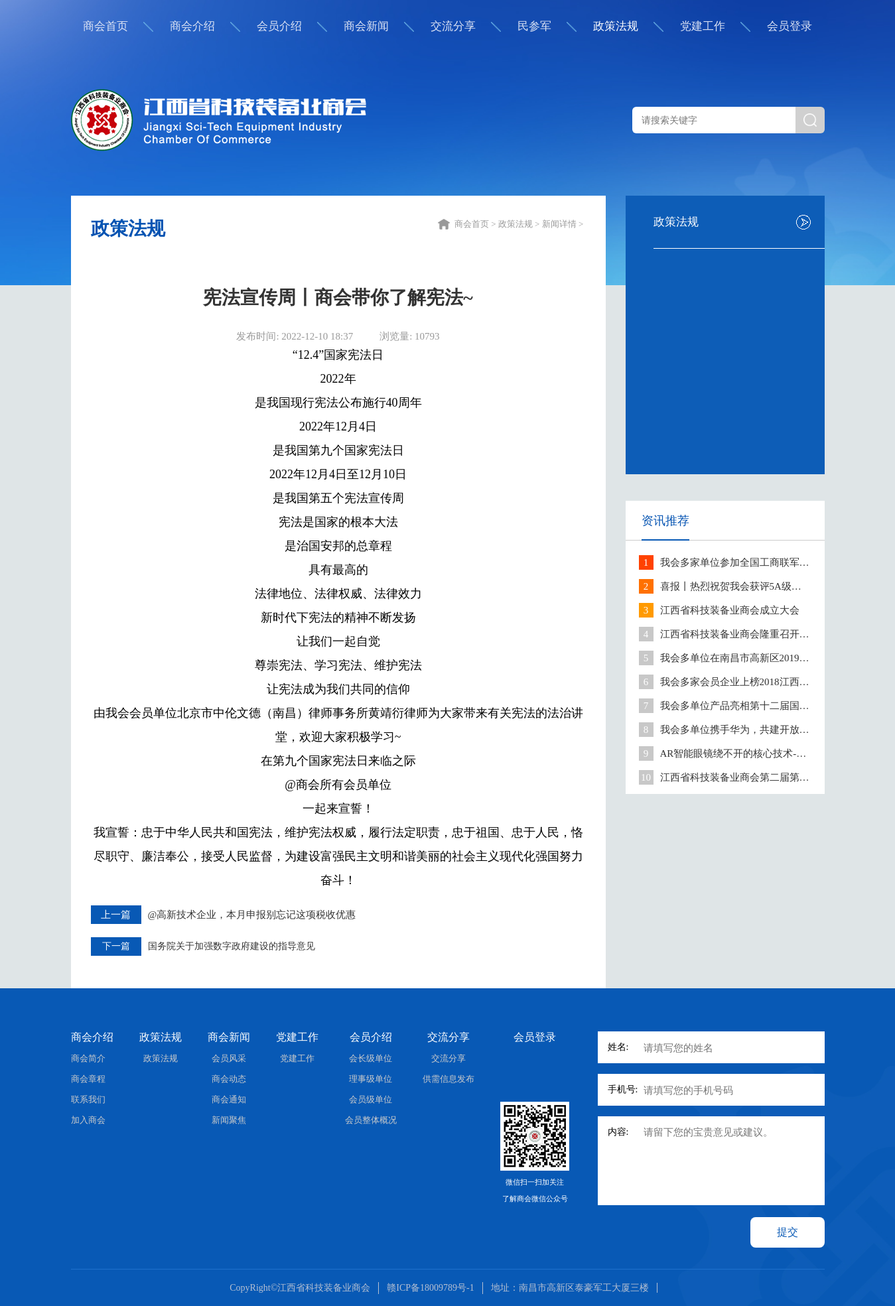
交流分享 (453, 26)
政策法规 (615, 26)
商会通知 (229, 1099)
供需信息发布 (448, 1079)
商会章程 (88, 1079)
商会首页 (105, 26)
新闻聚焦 (229, 1120)
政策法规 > (520, 224)
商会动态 (229, 1079)
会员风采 (229, 1058)
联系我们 (88, 1099)
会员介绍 (279, 26)
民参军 (534, 26)
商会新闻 (366, 26)
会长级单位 (370, 1058)
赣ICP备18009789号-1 (430, 1288)
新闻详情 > (564, 224)
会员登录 (789, 26)
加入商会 (88, 1120)
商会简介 (88, 1058)
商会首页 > (476, 224)
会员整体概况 (371, 1120)
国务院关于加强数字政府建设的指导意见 (231, 946)
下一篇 (116, 946)
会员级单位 (370, 1099)
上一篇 (116, 914)
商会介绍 (192, 26)
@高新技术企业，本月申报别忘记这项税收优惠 (252, 914)
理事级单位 (370, 1079)
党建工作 (702, 26)
